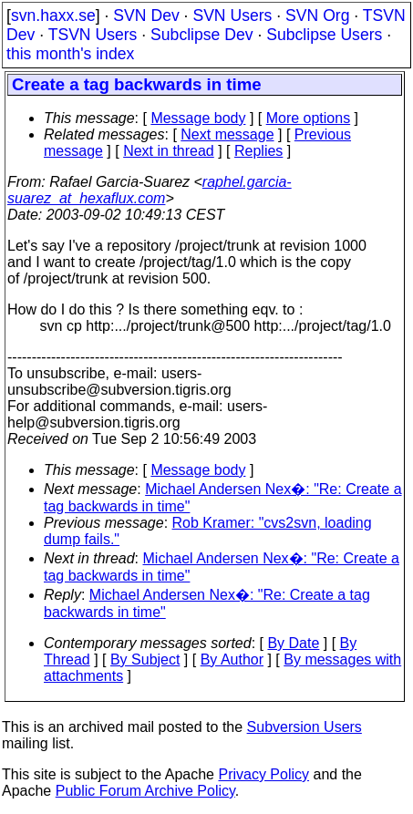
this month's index (70, 54)
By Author (232, 659)
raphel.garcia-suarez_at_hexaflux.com (149, 190)
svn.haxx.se (53, 15)
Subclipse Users (324, 35)
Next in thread (168, 151)
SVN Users (232, 15)
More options (308, 118)
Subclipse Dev (201, 35)
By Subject (145, 659)
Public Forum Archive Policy (145, 791)
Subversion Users (304, 727)
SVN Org (317, 15)
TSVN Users (93, 35)
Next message (227, 134)
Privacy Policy (263, 774)
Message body (197, 118)
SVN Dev (146, 15)
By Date (293, 643)
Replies (258, 151)
